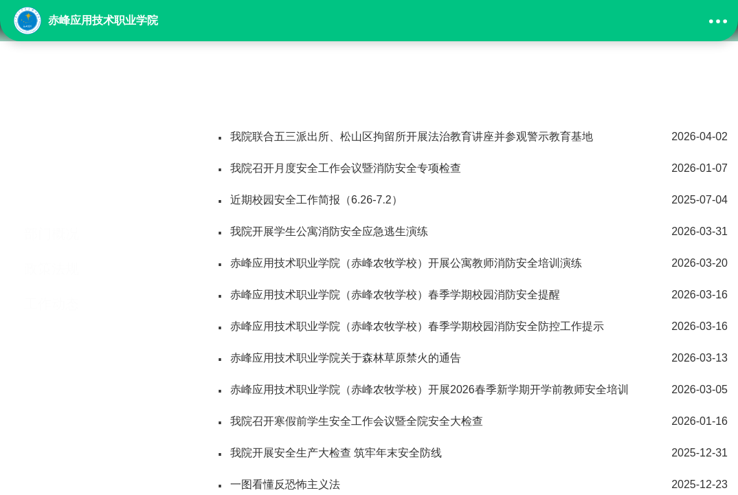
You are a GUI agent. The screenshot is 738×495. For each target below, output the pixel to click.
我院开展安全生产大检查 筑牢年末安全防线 (472, 453)
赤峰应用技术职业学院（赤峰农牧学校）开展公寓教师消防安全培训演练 (472, 263)
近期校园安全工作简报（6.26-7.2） (472, 200)
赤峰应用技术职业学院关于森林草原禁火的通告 (472, 358)
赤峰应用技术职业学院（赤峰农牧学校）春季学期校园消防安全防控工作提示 (472, 326)
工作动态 (51, 255)
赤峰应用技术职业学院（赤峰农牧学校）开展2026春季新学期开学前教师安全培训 (472, 390)
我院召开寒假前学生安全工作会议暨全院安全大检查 (472, 421)
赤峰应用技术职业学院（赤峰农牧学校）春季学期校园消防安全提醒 (472, 295)
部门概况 (51, 185)
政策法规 (51, 220)
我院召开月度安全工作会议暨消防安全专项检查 (472, 168)
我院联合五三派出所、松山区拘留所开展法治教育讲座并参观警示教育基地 (472, 137)
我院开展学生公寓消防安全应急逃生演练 (472, 232)
